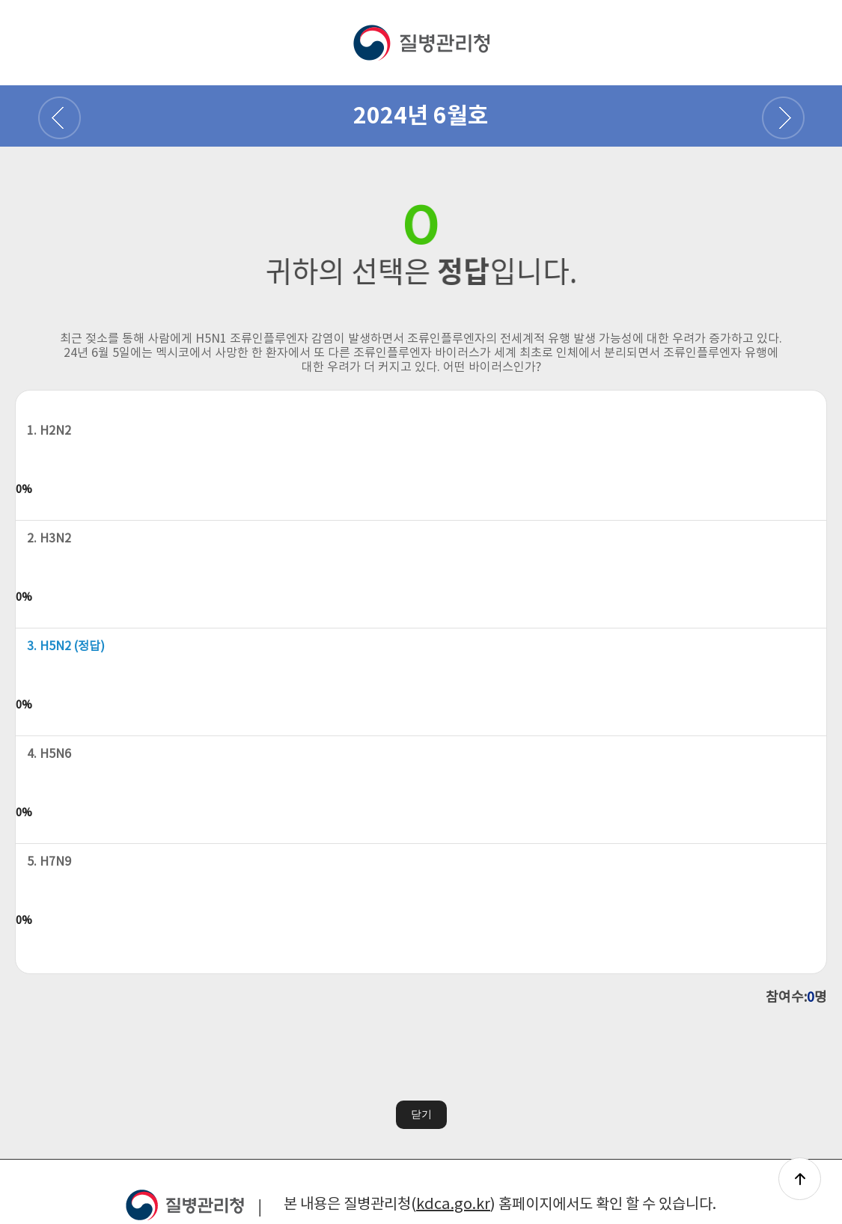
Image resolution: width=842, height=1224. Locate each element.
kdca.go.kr (453, 1204)
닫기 (421, 1113)
